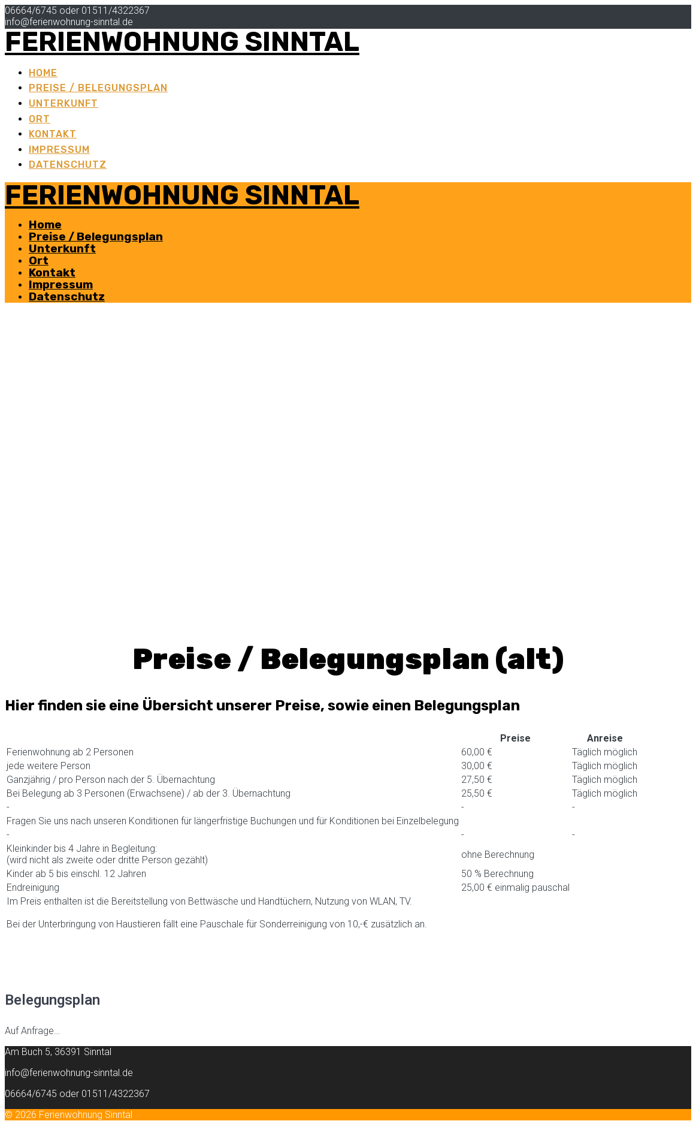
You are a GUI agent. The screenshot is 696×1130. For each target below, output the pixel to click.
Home (43, 73)
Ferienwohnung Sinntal (182, 42)
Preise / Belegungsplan (98, 88)
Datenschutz (68, 164)
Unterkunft (63, 103)
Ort (39, 119)
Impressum (59, 149)
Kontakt (53, 134)
